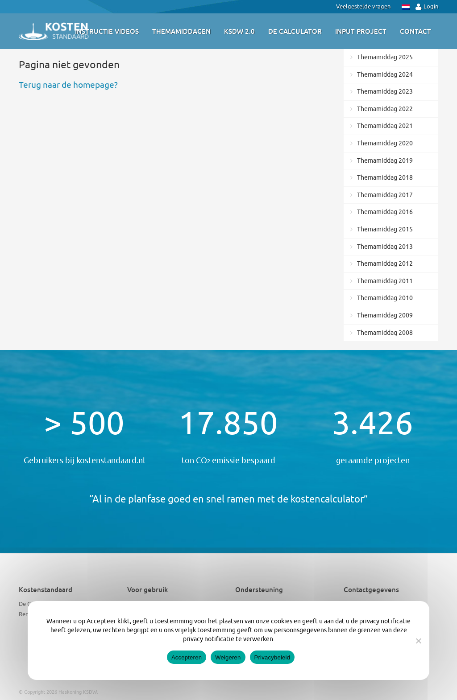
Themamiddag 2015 (385, 229)
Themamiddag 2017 (385, 195)
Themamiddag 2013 (385, 247)
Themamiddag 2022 (385, 109)
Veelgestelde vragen (363, 6)
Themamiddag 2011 (385, 281)
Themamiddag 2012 (385, 264)
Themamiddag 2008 (385, 333)
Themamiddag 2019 (385, 161)
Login (426, 6)
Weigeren (228, 657)
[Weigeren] (418, 640)
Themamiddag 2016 (385, 212)
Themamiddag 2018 (385, 177)
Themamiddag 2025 (385, 57)
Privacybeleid (272, 657)
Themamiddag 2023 (385, 91)
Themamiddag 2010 (385, 298)
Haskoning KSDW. (78, 692)
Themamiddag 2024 (385, 74)
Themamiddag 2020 (385, 143)
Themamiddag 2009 (385, 315)
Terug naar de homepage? (68, 85)
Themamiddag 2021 (385, 126)
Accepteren (186, 657)
